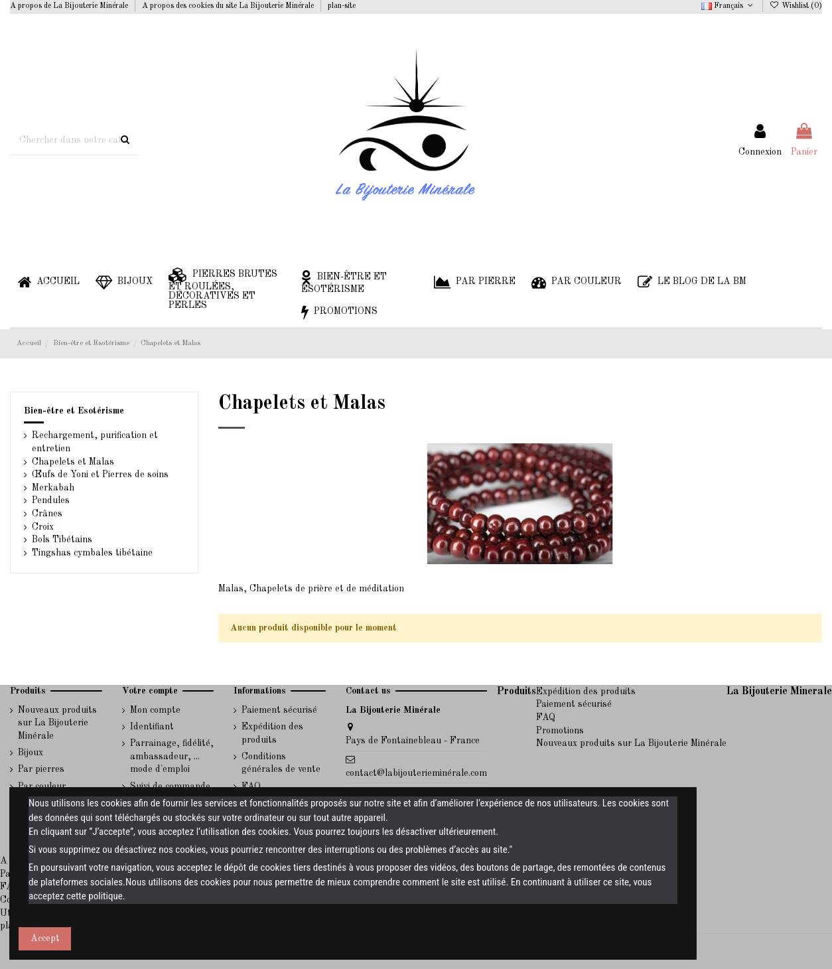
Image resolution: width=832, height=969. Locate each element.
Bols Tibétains (62, 539)
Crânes (47, 513)
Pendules (51, 500)
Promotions (560, 730)
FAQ (545, 717)
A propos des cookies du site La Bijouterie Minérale (229, 6)
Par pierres (41, 769)
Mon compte (155, 710)
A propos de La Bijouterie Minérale (70, 6)
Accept (45, 938)
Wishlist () (796, 6)
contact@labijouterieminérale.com (416, 773)
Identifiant (152, 726)
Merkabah (53, 487)
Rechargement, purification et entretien (95, 442)
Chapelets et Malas (73, 462)
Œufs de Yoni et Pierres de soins (100, 474)
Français (728, 6)
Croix (43, 527)
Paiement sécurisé (279, 710)
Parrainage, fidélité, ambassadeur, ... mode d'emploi (172, 756)
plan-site (342, 6)
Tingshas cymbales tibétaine (92, 553)
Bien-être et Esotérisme (74, 410)
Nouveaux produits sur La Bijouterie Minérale (57, 723)
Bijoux (30, 752)
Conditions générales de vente (281, 763)
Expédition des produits (272, 733)
